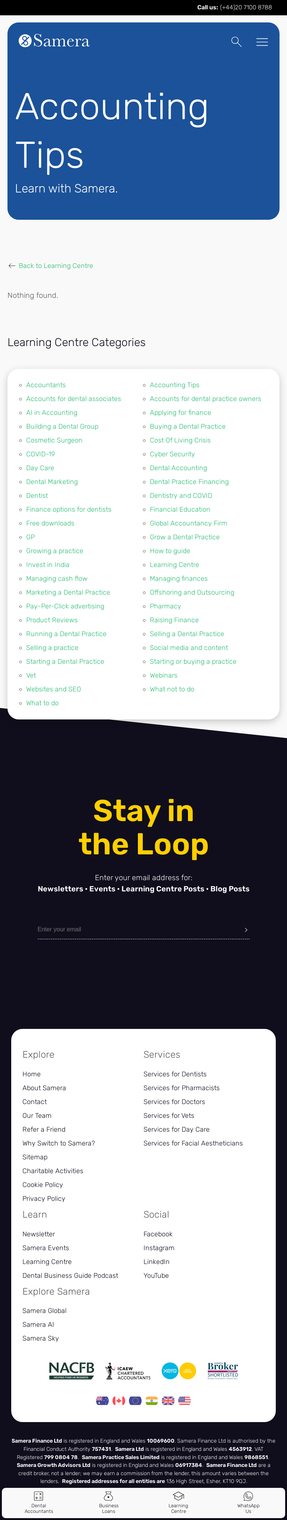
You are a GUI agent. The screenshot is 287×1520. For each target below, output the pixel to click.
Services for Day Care (177, 1129)
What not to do (172, 689)
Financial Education (180, 509)
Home (31, 1074)
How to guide (170, 551)
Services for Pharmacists (182, 1088)
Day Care (40, 468)
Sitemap (34, 1157)
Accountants (46, 385)
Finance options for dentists (68, 509)
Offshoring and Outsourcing (192, 592)
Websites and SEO (53, 689)
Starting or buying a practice (193, 661)
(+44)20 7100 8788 (246, 7)
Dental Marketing (52, 482)
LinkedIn (157, 1262)
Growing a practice (54, 551)
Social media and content (189, 648)
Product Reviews (52, 620)
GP (30, 537)
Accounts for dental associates (73, 399)
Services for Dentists (175, 1074)
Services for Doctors (174, 1102)
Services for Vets (169, 1116)
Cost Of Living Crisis (180, 440)
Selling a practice (52, 648)
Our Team (37, 1116)
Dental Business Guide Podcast (70, 1275)
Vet (31, 675)
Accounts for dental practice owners (205, 399)
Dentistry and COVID (181, 495)
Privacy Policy (43, 1198)
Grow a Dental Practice (185, 537)
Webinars (164, 675)
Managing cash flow (56, 578)
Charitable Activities (52, 1171)
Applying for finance (180, 412)
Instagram (159, 1248)
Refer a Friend (43, 1129)
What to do (42, 703)
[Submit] (246, 929)
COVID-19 (40, 454)
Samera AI (38, 1324)
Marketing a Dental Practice (68, 592)
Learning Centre (174, 565)
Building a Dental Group (62, 426)
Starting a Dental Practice (65, 661)
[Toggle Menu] (259, 43)
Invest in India (48, 565)
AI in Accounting (51, 412)
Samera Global (44, 1311)
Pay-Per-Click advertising (65, 606)
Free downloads (50, 523)
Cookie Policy (42, 1185)
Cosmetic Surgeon (54, 440)
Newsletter (38, 1234)
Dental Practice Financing (189, 482)
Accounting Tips (175, 385)
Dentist (37, 495)
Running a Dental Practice (66, 634)
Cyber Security (172, 454)
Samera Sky (40, 1338)
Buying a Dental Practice (188, 426)
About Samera (44, 1088)
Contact (34, 1102)
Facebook (158, 1234)
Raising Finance (174, 620)
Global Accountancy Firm (188, 523)
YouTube (156, 1275)
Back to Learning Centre (56, 266)
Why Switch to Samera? (58, 1143)
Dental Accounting (178, 468)
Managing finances (179, 578)
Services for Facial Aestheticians (193, 1143)
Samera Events (45, 1248)
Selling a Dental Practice (187, 634)
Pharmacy (165, 606)
